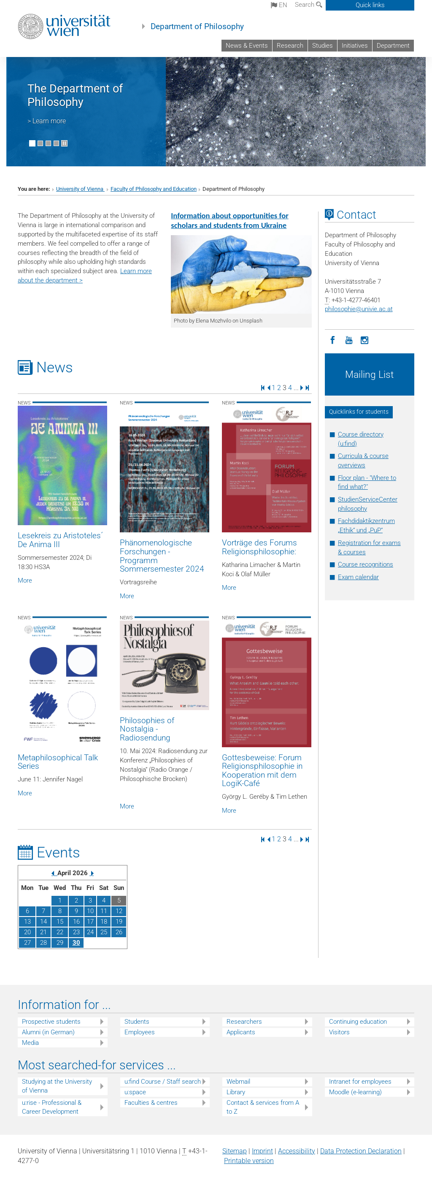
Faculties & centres (151, 1103)
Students (136, 1021)
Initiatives (355, 45)
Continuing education (358, 1021)
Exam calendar (358, 577)
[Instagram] (365, 339)
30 (76, 942)
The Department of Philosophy (75, 95)
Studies (322, 45)
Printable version (249, 1161)
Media (30, 1043)
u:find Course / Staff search (162, 1081)
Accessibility (296, 1151)
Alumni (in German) (48, 1032)
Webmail (238, 1081)
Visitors (339, 1032)
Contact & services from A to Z (263, 1107)
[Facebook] (333, 339)
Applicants (241, 1032)
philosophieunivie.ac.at (359, 309)
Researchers (244, 1021)
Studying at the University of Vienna (57, 1086)
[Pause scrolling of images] (64, 143)
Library (236, 1092)
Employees (139, 1032)
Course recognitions (365, 564)
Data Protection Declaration (361, 1151)
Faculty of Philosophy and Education (154, 189)
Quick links (370, 5)
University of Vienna (80, 189)
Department (393, 45)
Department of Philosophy (197, 26)
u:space (135, 1092)
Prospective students (51, 1021)
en (279, 5)
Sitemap (234, 1151)
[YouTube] (349, 339)
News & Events (247, 45)
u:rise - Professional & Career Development (51, 1107)
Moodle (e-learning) (355, 1092)
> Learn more (46, 121)
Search (308, 4)
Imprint (262, 1151)
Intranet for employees (360, 1081)
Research (290, 45)
